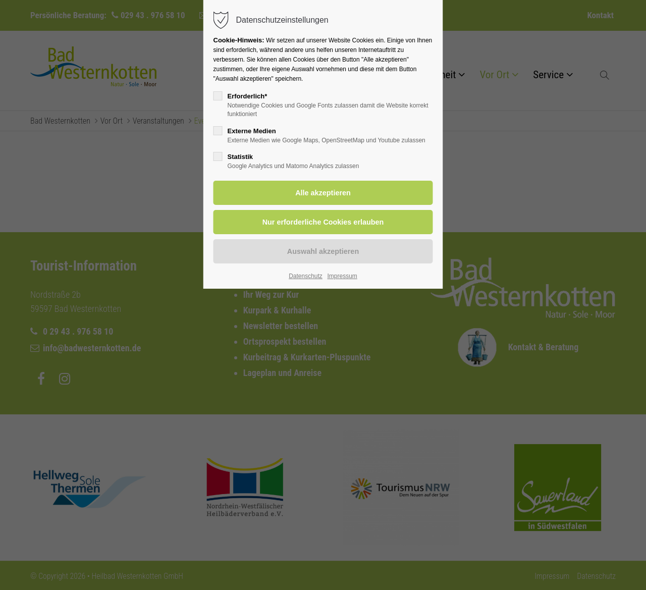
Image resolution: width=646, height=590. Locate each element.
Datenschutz (305, 276)
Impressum (342, 276)
